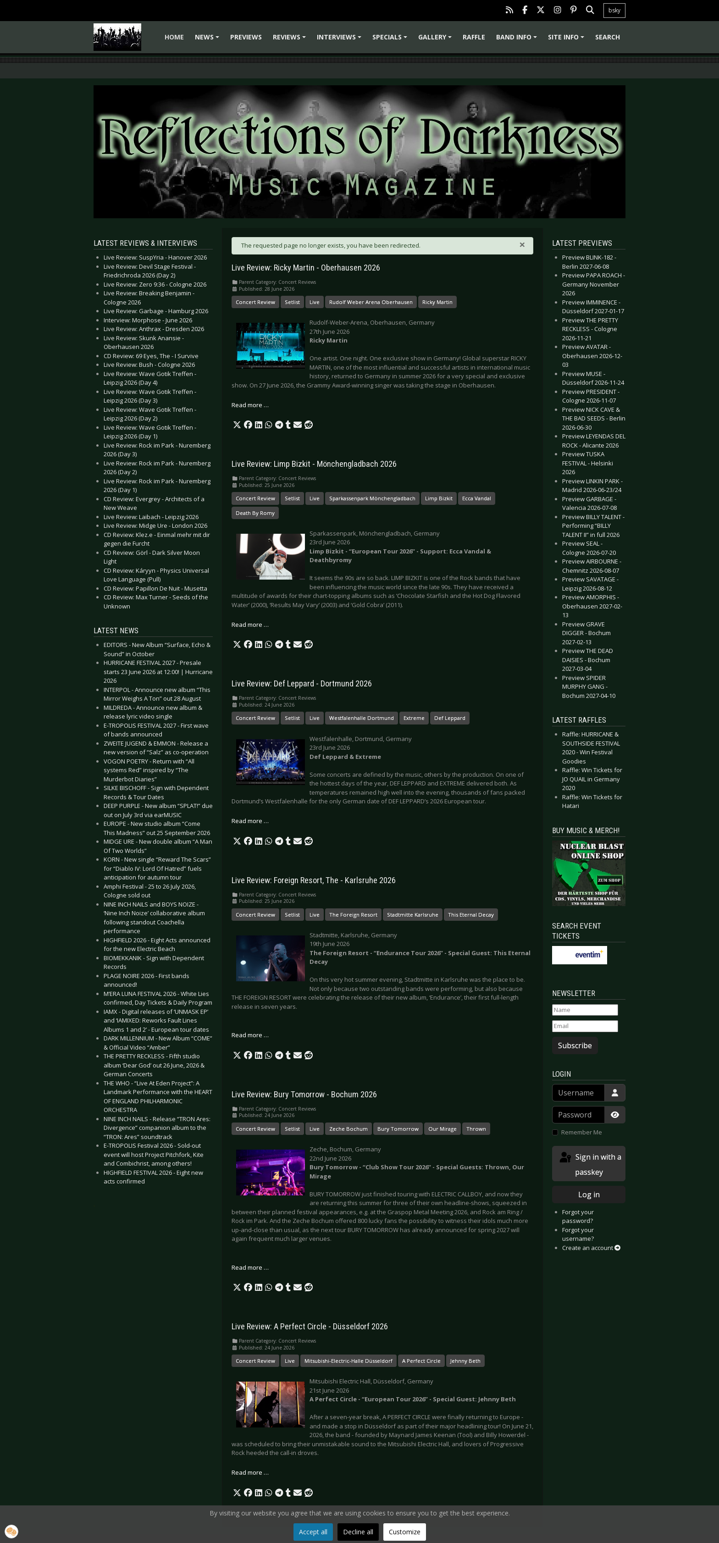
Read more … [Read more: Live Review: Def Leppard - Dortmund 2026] (250, 821)
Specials (391, 40)
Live (315, 302)
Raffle (474, 37)
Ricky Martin (437, 302)
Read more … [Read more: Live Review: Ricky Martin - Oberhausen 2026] (250, 405)
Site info (567, 40)
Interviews (340, 40)
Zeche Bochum (348, 1128)
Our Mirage (442, 1128)
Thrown (476, 1128)
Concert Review (255, 302)
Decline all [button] (358, 1531)
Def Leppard (449, 717)
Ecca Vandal (476, 498)
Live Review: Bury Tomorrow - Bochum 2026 (304, 1095)
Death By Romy (255, 512)
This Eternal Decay (471, 914)
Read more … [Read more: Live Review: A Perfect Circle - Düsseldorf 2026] (250, 1472)
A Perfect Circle (421, 1360)
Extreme (414, 717)
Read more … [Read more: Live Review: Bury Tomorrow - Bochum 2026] (250, 1267)
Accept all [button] (313, 1531)
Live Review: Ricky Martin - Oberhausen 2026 (306, 268)
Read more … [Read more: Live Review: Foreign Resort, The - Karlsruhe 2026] (250, 1035)
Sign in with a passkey (589, 1164)
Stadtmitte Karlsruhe (412, 914)
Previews (246, 37)
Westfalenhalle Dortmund (361, 717)
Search (607, 37)
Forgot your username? (578, 1234)
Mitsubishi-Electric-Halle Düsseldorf (348, 1360)
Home (174, 37)
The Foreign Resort (353, 914)
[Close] (522, 244)
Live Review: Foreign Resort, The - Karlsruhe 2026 (314, 880)
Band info (518, 40)
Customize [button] (404, 1531)
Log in (589, 1194)
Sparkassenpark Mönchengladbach (372, 498)
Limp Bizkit (439, 498)
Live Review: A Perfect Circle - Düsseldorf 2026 (310, 1327)
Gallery (436, 40)
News (208, 40)
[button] (237, 425)
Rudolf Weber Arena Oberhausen (371, 302)
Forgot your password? (578, 1216)
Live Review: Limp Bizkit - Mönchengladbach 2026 (314, 464)
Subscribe (575, 1045)
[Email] (585, 1026)
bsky (614, 10)
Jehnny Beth (465, 1360)
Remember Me (581, 1132)
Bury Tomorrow (398, 1128)
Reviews (291, 40)
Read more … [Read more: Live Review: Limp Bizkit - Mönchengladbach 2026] (250, 624)
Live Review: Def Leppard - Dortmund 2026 (302, 684)
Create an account (591, 1248)
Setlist (292, 302)
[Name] (585, 1010)
